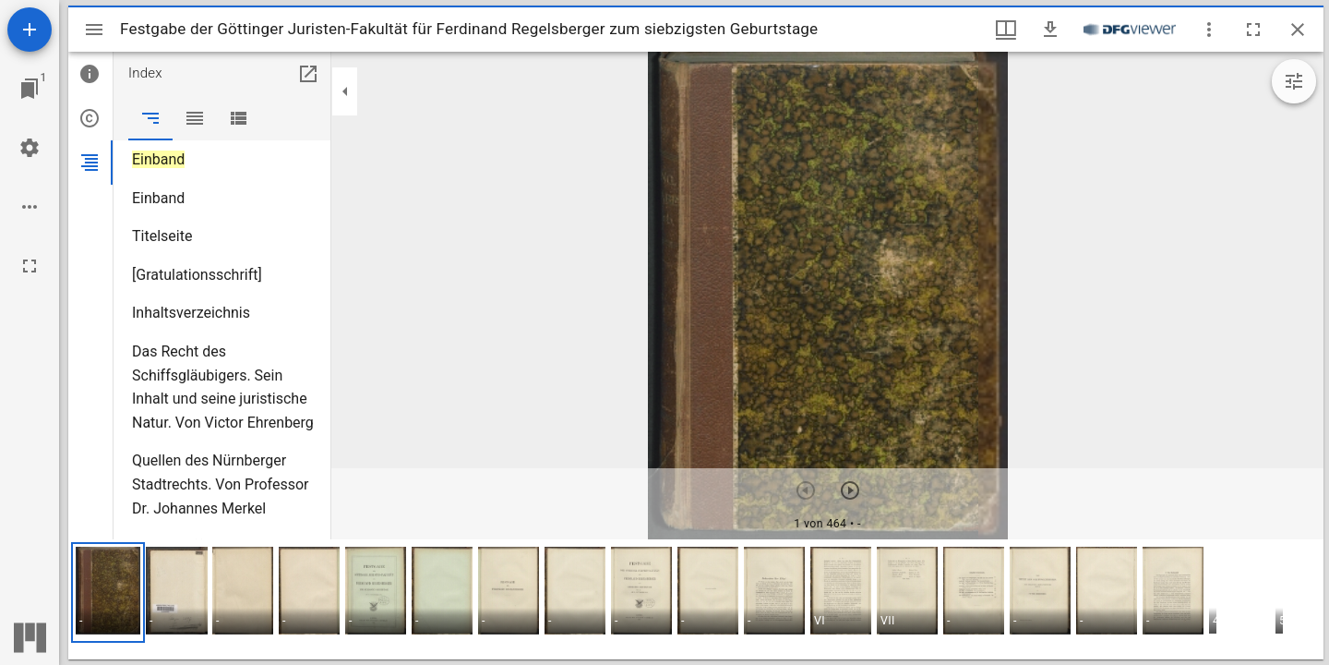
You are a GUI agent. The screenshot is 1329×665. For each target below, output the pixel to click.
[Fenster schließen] (1297, 29)
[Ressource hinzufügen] (29, 29)
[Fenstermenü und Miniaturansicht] (1006, 29)
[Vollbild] (29, 266)
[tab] (90, 74)
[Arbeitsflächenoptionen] (29, 207)
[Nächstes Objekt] (850, 490)
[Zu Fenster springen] (29, 88)
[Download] (1050, 29)
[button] (108, 592)
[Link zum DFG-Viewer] (1129, 29)
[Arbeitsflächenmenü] (29, 148)
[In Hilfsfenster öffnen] (308, 74)
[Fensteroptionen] (1209, 29)
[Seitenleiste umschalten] (94, 29)
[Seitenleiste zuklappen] (345, 91)
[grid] (695, 599)
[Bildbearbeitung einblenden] (1294, 81)
